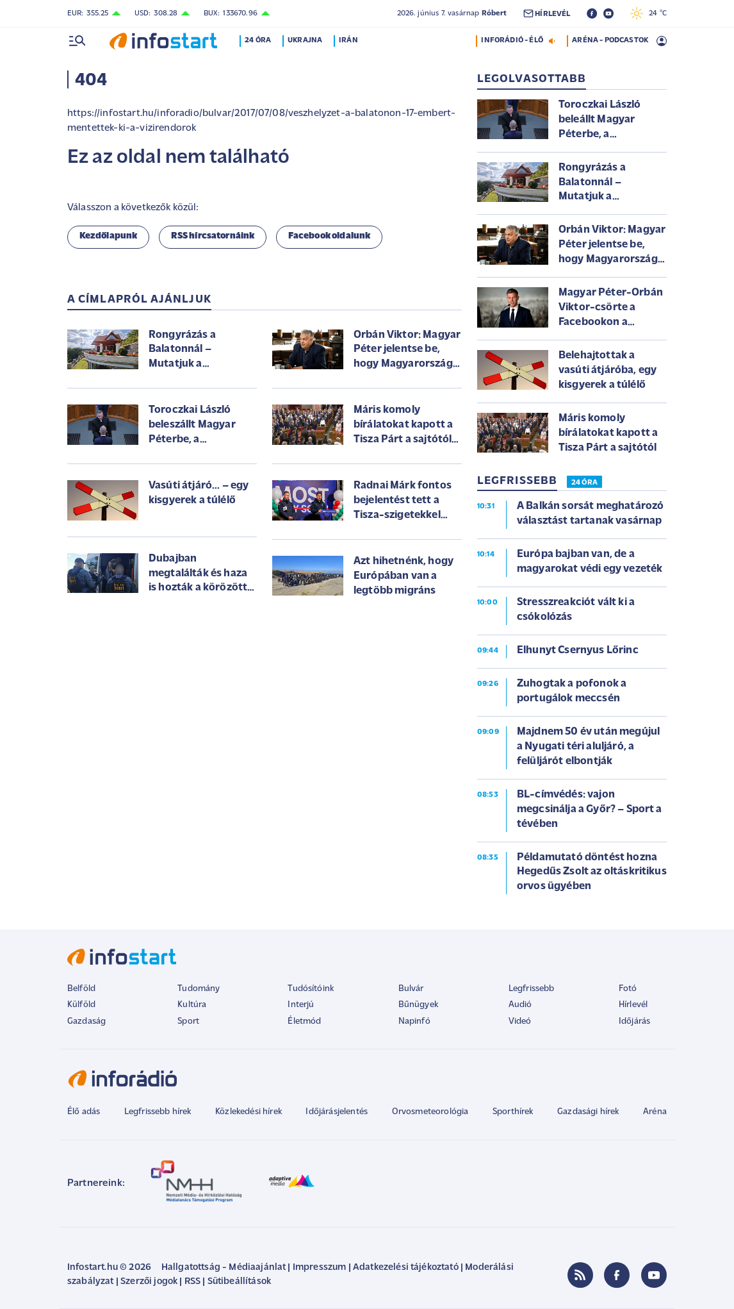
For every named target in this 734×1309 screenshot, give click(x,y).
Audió (520, 1005)
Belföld (81, 989)
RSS (192, 1282)
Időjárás (634, 1021)
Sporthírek (513, 1112)
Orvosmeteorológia (430, 1112)
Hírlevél (633, 1005)
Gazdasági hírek (588, 1112)
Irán (351, 40)
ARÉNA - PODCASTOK (610, 40)
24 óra (260, 40)
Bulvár (411, 989)
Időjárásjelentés (337, 1112)
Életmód (304, 1021)
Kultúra (191, 1005)
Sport (188, 1021)
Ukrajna (307, 40)
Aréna (655, 1112)
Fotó (628, 989)
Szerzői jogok (148, 1282)
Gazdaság (86, 1021)
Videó (520, 1021)
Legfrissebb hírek (158, 1112)
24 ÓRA (584, 483)
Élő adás (83, 1112)
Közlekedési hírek (248, 1112)
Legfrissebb (532, 989)
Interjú (301, 1005)
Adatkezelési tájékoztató (406, 1267)
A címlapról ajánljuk (139, 300)
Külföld (81, 1005)
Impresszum (320, 1267)
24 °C (648, 13)
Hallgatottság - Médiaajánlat (223, 1267)
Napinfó (414, 1021)
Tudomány (198, 989)
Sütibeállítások (239, 1282)
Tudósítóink (311, 989)
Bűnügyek (418, 1005)
